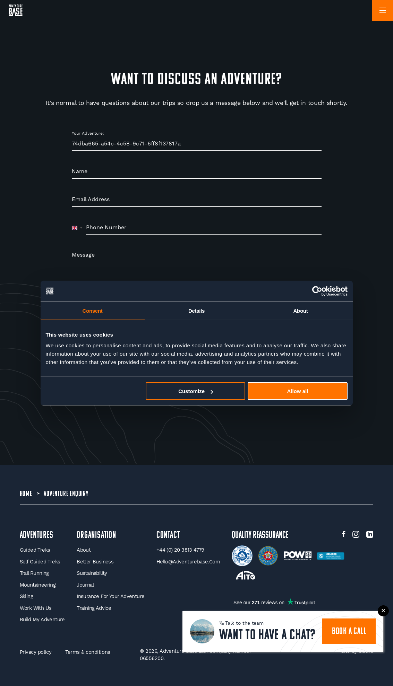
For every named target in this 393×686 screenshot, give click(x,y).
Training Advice (94, 608)
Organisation (96, 535)
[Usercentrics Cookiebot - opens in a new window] (317, 291)
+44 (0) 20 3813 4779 (180, 550)
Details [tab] (196, 310)
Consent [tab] (93, 310)
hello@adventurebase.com (188, 562)
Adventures (36, 535)
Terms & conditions (87, 652)
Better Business (95, 562)
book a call (349, 631)
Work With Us (36, 608)
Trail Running (34, 573)
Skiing (26, 596)
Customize (195, 391)
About (84, 550)
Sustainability (92, 573)
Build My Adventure (42, 619)
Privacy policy (35, 652)
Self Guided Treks (40, 562)
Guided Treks (35, 550)
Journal (85, 585)
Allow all (297, 391)
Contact (168, 535)
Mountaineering (38, 585)
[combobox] (77, 227)
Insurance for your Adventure (110, 596)
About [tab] (300, 310)
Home (26, 494)
